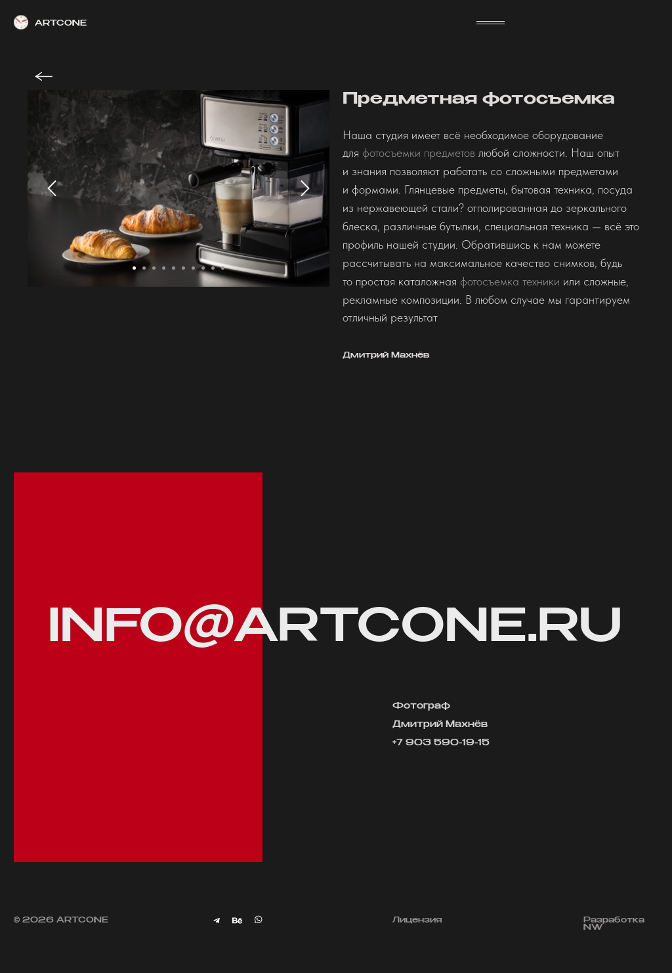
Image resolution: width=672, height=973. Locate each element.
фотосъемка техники (510, 281)
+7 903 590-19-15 (441, 743)
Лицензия (417, 920)
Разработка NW (613, 924)
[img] (237, 921)
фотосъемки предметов (418, 152)
